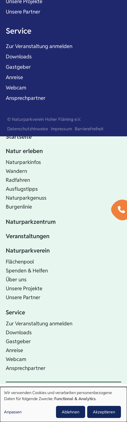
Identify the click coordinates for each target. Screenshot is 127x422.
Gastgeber (18, 67)
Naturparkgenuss (26, 197)
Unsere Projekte (24, 288)
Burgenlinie (19, 206)
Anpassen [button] (13, 412)
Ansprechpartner (26, 98)
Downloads (19, 56)
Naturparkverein (28, 250)
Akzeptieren (104, 412)
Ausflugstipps (22, 189)
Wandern (16, 171)
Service (18, 31)
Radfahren (18, 180)
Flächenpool (20, 261)
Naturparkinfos (23, 162)
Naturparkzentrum (31, 222)
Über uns (16, 279)
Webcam (16, 87)
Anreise (14, 77)
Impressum (61, 128)
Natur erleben (24, 151)
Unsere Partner (23, 11)
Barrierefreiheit (89, 128)
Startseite (19, 136)
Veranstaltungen (27, 236)
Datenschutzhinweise (27, 128)
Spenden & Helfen (27, 270)
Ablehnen (70, 412)
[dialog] (63, 404)
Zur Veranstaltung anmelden (39, 46)
